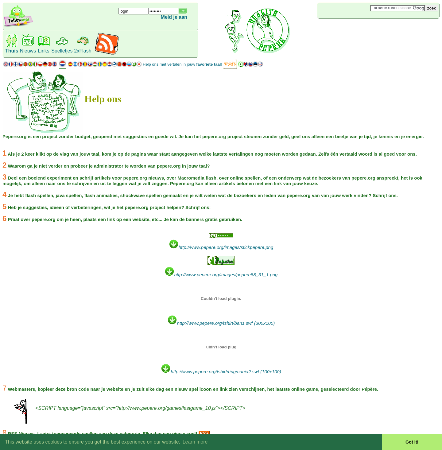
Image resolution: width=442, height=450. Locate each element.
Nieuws (28, 50)
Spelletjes (61, 50)
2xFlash (82, 50)
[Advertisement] (354, 29)
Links (43, 50)
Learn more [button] (195, 441)
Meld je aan (174, 17)
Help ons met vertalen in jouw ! (182, 64)
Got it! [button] (411, 442)
